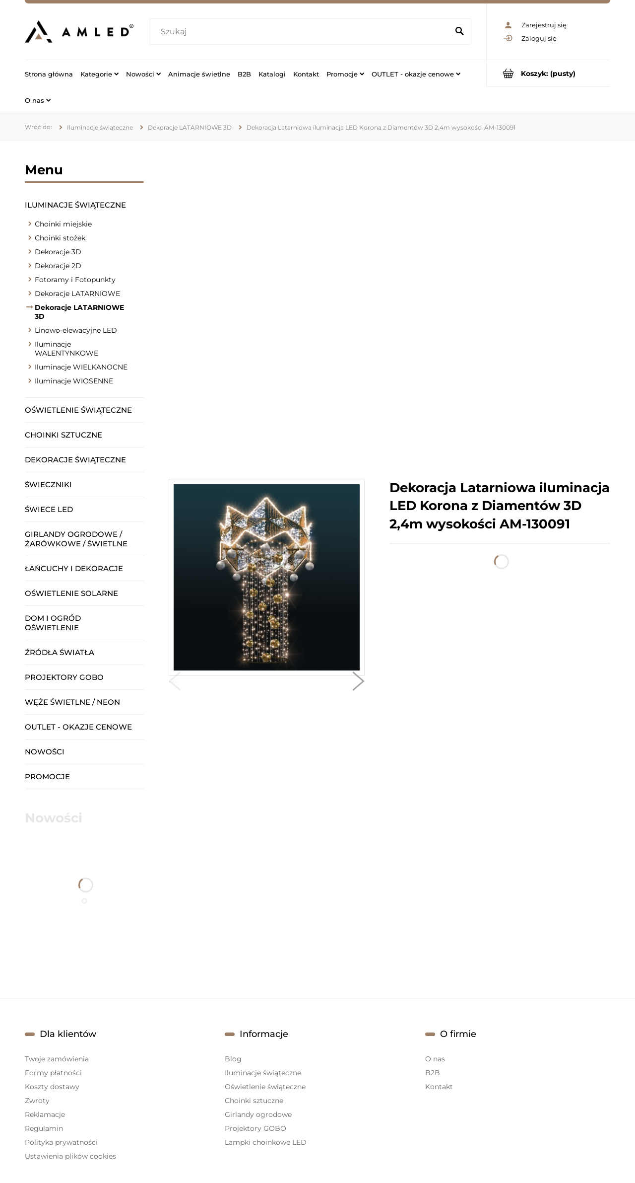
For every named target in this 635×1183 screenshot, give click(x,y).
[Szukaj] (459, 31)
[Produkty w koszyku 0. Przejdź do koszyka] (548, 73)
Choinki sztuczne (63, 435)
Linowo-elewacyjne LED (76, 330)
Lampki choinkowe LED (266, 1142)
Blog (233, 1058)
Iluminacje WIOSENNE (74, 380)
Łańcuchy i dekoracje (74, 568)
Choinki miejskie (63, 224)
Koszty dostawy (52, 1086)
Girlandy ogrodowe (258, 1114)
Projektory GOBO (64, 677)
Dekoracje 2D (58, 265)
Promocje (47, 776)
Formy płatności (53, 1072)
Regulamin (44, 1128)
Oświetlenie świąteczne (78, 410)
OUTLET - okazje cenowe (78, 727)
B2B (432, 1072)
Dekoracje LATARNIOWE (77, 293)
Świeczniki (48, 484)
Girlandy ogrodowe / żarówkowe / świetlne (76, 538)
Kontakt (439, 1086)
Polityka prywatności (61, 1142)
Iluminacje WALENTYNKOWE (66, 349)
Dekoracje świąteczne (75, 459)
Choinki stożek (60, 237)
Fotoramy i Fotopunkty (75, 279)
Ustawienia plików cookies (70, 1156)
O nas (435, 1058)
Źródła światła (59, 652)
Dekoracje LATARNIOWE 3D (79, 312)
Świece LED (49, 509)
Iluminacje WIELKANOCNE (81, 367)
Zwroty (37, 1100)
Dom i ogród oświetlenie (53, 622)
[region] (389, 310)
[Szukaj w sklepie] (300, 32)
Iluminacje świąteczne (75, 205)
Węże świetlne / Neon (72, 702)
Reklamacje (45, 1114)
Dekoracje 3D (58, 251)
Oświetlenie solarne (71, 593)
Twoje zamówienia (57, 1058)
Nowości (44, 751)
